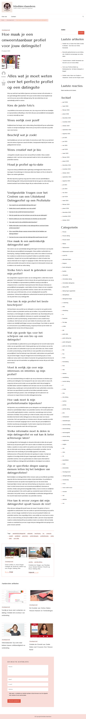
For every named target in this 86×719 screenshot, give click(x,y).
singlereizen (65, 440)
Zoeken (63, 29)
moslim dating (66, 381)
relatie (52, 536)
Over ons (4, 16)
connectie (48, 533)
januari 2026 (65, 114)
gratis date (65, 334)
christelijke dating (67, 279)
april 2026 (65, 102)
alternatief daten (66, 259)
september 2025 (66, 129)
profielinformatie (44, 536)
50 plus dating (66, 235)
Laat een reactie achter (4, 84)
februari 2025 (66, 157)
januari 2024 (65, 208)
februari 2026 (66, 110)
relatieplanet (65, 416)
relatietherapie (66, 420)
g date (64, 326)
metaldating (65, 377)
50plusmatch (65, 247)
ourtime (64, 401)
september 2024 (66, 177)
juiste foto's (25, 536)
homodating (65, 361)
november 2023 (66, 216)
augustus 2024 (66, 181)
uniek (10, 538)
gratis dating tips (66, 338)
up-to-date (16, 538)
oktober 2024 (66, 173)
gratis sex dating (66, 346)
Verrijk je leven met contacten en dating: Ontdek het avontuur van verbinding (13, 612)
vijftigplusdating (66, 475)
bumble (64, 271)
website (64, 499)
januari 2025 (65, 161)
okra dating (65, 397)
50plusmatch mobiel (67, 251)
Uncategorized (6, 30)
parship (64, 405)
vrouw (64, 483)
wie (63, 503)
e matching (65, 302)
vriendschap (65, 479)
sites (63, 452)
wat (63, 495)
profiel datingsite (34, 536)
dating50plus (65, 294)
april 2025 (65, 149)
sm (63, 456)
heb (63, 350)
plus (63, 413)
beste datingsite (66, 267)
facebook (64, 318)
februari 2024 (66, 204)
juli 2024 (64, 184)
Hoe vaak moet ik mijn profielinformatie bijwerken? (23, 222)
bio (43, 533)
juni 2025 (64, 141)
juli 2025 (64, 137)
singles (64, 444)
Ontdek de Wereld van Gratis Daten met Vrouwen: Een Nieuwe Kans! (41, 647)
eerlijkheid (17, 536)
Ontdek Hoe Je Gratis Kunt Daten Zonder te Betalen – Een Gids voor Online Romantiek (73, 46)
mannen (64, 373)
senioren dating (66, 424)
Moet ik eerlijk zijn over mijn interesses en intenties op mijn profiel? (27, 218)
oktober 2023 (66, 220)
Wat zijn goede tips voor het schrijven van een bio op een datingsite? (28, 215)
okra (63, 393)
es (63, 314)
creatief (11, 536)
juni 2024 (64, 188)
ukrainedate (65, 468)
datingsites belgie (67, 298)
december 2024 (66, 165)
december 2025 (66, 118)
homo (63, 357)
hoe (63, 354)
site (63, 448)
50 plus (64, 231)
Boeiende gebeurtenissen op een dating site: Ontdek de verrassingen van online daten (72, 54)
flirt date (64, 322)
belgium (64, 263)
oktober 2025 (66, 125)
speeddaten (65, 460)
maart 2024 (65, 200)
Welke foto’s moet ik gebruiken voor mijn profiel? (22, 208)
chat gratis (65, 275)
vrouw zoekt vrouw (67, 487)
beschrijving (38, 533)
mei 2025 (64, 145)
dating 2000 (65, 287)
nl (62, 385)
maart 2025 (65, 153)
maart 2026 (65, 106)
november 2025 (66, 122)
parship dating (66, 409)
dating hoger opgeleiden (68, 291)
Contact (13, 16)
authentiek (30, 533)
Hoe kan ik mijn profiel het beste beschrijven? (21, 212)
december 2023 (66, 212)
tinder (64, 464)
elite (63, 306)
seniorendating (66, 428)
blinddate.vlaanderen (24, 6)
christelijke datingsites (68, 283)
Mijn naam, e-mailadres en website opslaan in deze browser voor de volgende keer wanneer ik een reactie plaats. (28, 694)
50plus (64, 243)
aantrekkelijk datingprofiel (19, 533)
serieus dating (66, 436)
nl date (64, 389)
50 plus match (66, 239)
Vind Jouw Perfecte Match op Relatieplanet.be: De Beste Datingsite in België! (73, 69)
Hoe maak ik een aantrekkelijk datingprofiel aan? (22, 205)
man (63, 369)
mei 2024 (64, 192)
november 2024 (66, 169)
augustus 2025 (66, 133)
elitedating (65, 310)
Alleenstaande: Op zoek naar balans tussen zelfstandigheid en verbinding (13, 645)
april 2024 (65, 196)
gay (63, 330)
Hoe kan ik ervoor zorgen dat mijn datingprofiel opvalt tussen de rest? (28, 237)
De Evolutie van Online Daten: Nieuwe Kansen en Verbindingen (41, 609)
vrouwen (64, 491)
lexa (63, 365)
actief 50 (64, 255)
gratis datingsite (66, 342)
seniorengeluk (66, 432)
